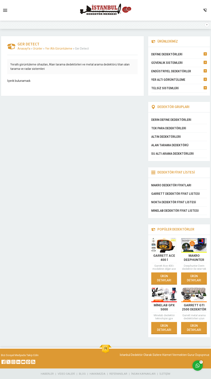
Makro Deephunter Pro (194, 260)
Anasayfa (24, 48)
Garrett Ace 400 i (164, 258)
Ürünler (37, 48)
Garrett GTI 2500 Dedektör (194, 307)
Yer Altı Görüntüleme (58, 48)
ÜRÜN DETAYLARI (164, 278)
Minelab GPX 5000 (164, 307)
